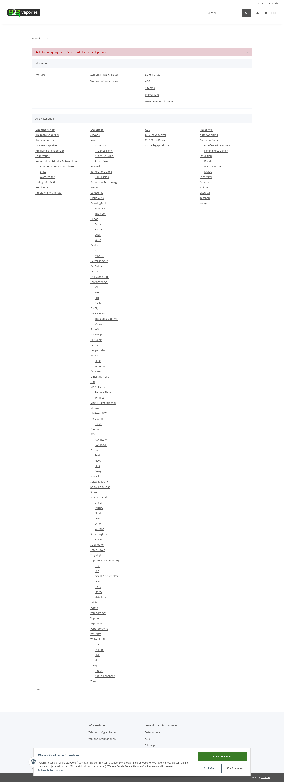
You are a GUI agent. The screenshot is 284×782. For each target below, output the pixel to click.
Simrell (94, 476)
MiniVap (95, 408)
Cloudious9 (97, 198)
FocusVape (96, 334)
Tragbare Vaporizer (47, 135)
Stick (97, 234)
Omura (94, 429)
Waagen (205, 203)
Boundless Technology (104, 182)
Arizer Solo (101, 161)
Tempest (100, 397)
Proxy (98, 471)
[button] (258, 13)
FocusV (94, 329)
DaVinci (94, 245)
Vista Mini (101, 597)
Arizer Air (100, 145)
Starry (98, 592)
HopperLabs (97, 350)
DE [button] (258, 3)
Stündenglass (98, 534)
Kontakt (273, 3)
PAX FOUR (101, 445)
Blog (39, 689)
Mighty (99, 508)
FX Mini (99, 649)
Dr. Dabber (97, 266)
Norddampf (97, 418)
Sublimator (97, 544)
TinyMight (96, 555)
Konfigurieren (234, 768)
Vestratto (95, 634)
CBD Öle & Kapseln (156, 140)
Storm (94, 492)
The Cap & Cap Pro (106, 318)
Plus (97, 466)
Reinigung (42, 187)
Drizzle (208, 161)
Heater (99, 229)
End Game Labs (99, 276)
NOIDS (208, 171)
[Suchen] (224, 13)
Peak (97, 455)
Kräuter (204, 187)
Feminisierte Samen (216, 150)
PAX (92, 434)
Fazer (98, 224)
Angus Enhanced (105, 676)
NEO (97, 292)
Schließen (208, 768)
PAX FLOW (101, 439)
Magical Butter (213, 166)
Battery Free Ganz (101, 171)
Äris (97, 644)
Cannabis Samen (210, 140)
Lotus (98, 360)
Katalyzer (96, 371)
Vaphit (94, 607)
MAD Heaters (98, 387)
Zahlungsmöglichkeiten (104, 74)
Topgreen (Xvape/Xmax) (104, 560)
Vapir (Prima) (98, 613)
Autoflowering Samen (217, 145)
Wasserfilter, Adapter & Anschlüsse (57, 161)
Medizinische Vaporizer (50, 150)
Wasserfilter (47, 177)
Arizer (94, 140)
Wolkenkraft (97, 639)
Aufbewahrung (209, 135)
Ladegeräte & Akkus (48, 182)
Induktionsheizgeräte (48, 192)
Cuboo (94, 219)
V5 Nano (100, 324)
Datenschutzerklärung (51, 770)
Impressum (152, 94)
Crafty (98, 502)
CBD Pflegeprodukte (157, 145)
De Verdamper (99, 261)
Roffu (98, 586)
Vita (97, 660)
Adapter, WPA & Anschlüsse (57, 166)
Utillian (94, 602)
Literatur (205, 192)
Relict (98, 424)
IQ (96, 250)
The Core (100, 213)
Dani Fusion (102, 177)
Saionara (100, 208)
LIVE (97, 655)
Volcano (99, 529)
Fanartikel (206, 177)
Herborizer (96, 345)
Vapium (95, 618)
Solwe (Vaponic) (99, 481)
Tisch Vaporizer (45, 140)
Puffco (94, 450)
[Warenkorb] (271, 13)
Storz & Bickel (98, 497)
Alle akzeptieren (221, 756)
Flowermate (97, 313)
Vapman (100, 366)
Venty (98, 523)
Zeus (93, 681)
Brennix (95, 187)
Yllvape (94, 665)
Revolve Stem (103, 392)
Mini (97, 287)
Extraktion (206, 156)
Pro (97, 297)
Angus (98, 670)
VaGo (98, 240)
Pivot (98, 460)
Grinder (204, 182)
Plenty (98, 513)
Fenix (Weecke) (99, 282)
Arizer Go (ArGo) (104, 156)
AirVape (95, 135)
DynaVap (95, 271)
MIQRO (99, 255)
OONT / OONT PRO (106, 576)
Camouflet (96, 192)
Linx (92, 381)
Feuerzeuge (43, 156)
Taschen (205, 198)
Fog (97, 571)
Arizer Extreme (104, 150)
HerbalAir (96, 339)
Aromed (95, 166)
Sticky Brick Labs (100, 487)
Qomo (98, 581)
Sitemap (150, 88)
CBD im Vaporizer (155, 135)
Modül (99, 539)
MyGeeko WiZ (98, 413)
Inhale (94, 355)
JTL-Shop (265, 777)
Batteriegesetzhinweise (159, 101)
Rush (98, 303)
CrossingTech (98, 203)
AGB (147, 81)
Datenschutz (152, 74)
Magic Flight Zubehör (103, 402)
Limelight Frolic (99, 376)
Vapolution (96, 623)
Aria (97, 565)
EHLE (43, 171)
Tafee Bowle (97, 550)
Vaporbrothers (99, 628)
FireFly (94, 308)
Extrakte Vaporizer (47, 145)
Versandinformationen (104, 81)
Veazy (98, 518)
